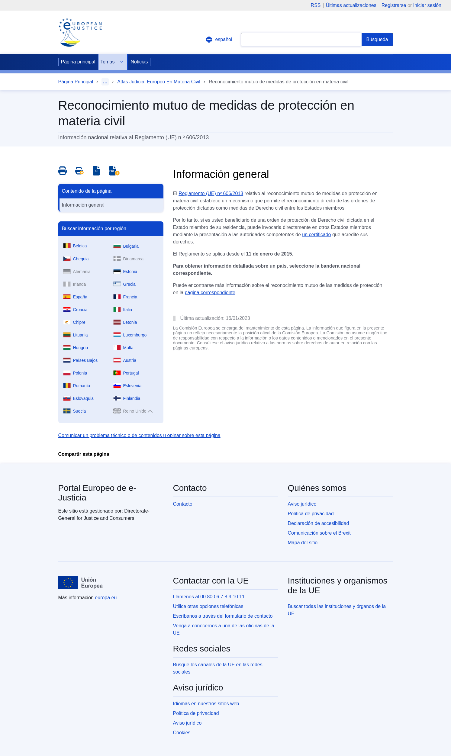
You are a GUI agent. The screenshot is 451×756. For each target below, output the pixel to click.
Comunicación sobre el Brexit (319, 533)
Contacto (182, 504)
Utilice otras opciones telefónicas (208, 606)
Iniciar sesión (427, 5)
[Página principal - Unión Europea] (80, 582)
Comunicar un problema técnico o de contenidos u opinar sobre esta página (139, 435)
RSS (316, 5)
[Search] (377, 39)
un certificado (316, 234)
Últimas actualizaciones (351, 5)
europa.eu (106, 597)
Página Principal (75, 81)
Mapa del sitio (303, 542)
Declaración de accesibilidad (318, 523)
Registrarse (394, 5)
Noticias (139, 61)
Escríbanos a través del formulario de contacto (223, 616)
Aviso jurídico (302, 504)
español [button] (218, 39)
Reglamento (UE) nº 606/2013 (211, 193)
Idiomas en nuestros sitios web (206, 703)
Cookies (182, 732)
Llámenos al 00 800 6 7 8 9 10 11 (209, 596)
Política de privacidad (311, 513)
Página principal (78, 61)
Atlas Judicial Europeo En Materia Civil (158, 81)
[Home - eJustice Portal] (80, 32)
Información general (83, 204)
